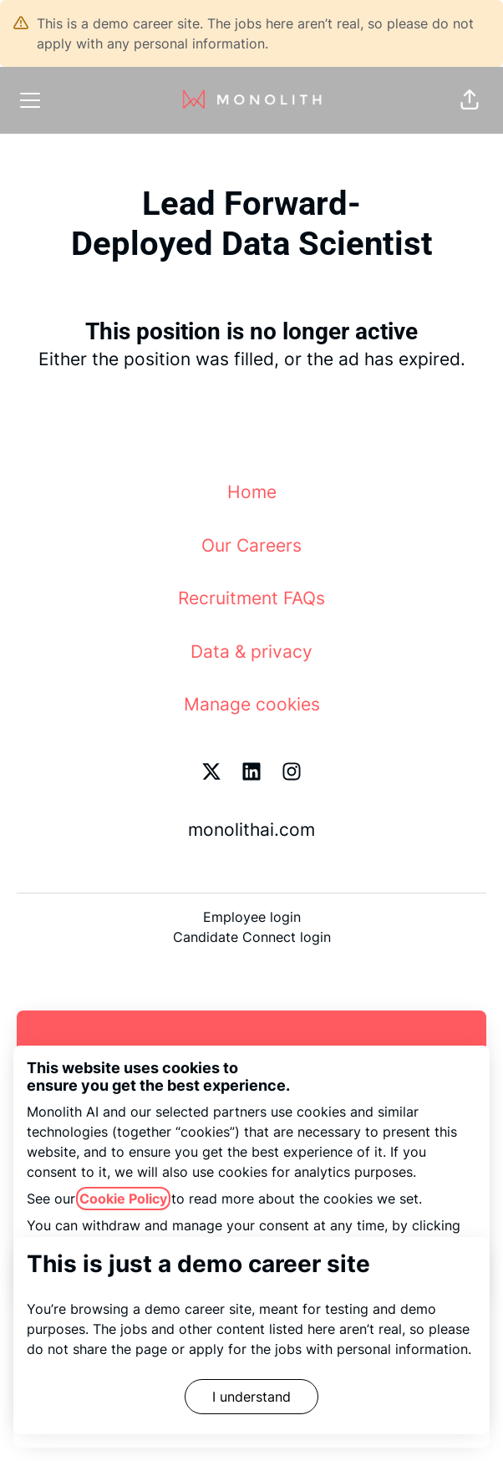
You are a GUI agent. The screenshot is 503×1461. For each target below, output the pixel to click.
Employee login (252, 917)
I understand (251, 1396)
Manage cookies (252, 704)
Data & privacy (251, 651)
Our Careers (251, 545)
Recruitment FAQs (251, 598)
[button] (469, 100)
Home (252, 491)
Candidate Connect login (252, 937)
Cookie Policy (123, 1198)
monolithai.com (251, 829)
